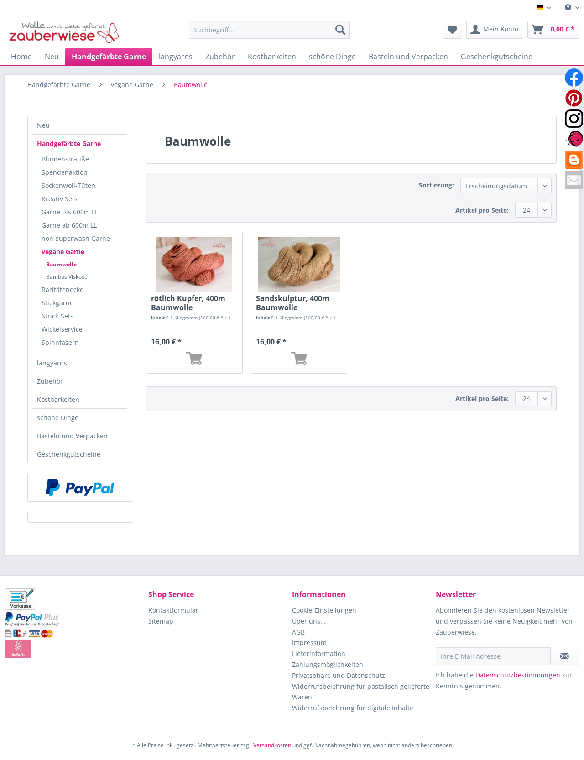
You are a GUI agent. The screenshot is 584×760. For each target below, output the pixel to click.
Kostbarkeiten (58, 399)
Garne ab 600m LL (69, 225)
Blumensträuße (65, 159)
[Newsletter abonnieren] (564, 656)
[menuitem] (568, 7)
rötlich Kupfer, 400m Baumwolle (188, 303)
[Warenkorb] (553, 30)
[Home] (21, 56)
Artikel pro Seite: (482, 210)
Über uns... (309, 621)
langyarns (52, 363)
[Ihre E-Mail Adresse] (493, 656)
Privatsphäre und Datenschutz (338, 675)
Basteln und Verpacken (72, 436)
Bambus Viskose (67, 277)
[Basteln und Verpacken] (408, 56)
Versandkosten (272, 745)
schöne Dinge (57, 417)
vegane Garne (63, 251)
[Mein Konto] (494, 30)
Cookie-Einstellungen (324, 610)
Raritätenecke (62, 289)
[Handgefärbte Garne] (108, 56)
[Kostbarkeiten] (271, 56)
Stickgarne (57, 302)
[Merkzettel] (452, 30)
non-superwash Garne (76, 238)
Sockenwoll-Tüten (68, 185)
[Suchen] (340, 30)
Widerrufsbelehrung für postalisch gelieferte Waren (360, 692)
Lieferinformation (318, 653)
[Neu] (51, 56)
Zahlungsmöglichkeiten (327, 664)
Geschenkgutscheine (68, 454)
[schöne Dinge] (332, 56)
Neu (43, 125)
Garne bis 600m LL (70, 212)
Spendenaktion (65, 172)
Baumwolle (61, 264)
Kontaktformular (173, 610)
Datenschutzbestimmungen (517, 675)
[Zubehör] (220, 56)
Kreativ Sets (60, 198)
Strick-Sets (57, 316)
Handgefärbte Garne (69, 143)
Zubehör (50, 381)
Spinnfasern (60, 342)
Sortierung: (436, 185)
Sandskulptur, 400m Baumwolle (292, 303)
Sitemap (160, 621)
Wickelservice (62, 329)
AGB (298, 632)
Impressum (309, 642)
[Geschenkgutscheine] (496, 56)
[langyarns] (175, 56)
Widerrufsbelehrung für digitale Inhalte (352, 707)
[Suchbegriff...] (269, 30)
